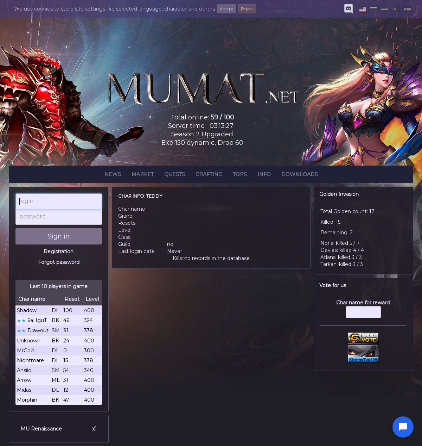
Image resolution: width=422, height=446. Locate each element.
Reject (247, 8)
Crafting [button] (209, 175)
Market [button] (142, 175)
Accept (226, 8)
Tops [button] (240, 175)
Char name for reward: (363, 312)
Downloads (299, 175)
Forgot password (58, 262)
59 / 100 (222, 117)
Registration (58, 251)
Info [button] (264, 175)
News (112, 175)
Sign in (59, 236)
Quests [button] (174, 175)
